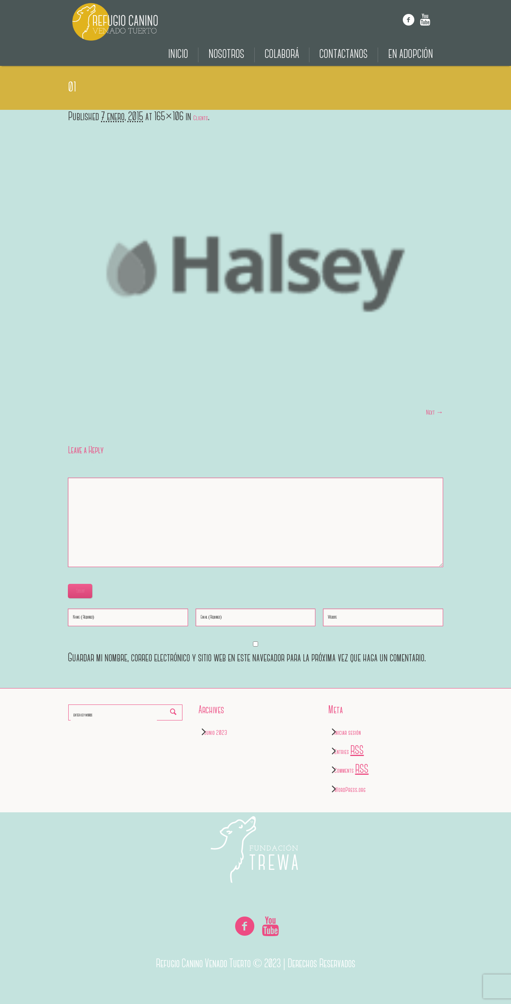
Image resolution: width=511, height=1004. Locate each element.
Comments (351, 771)
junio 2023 (215, 733)
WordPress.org (350, 790)
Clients (200, 118)
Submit (80, 591)
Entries (349, 752)
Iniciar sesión (347, 733)
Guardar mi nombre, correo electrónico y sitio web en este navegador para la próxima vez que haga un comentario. (247, 658)
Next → (434, 413)
